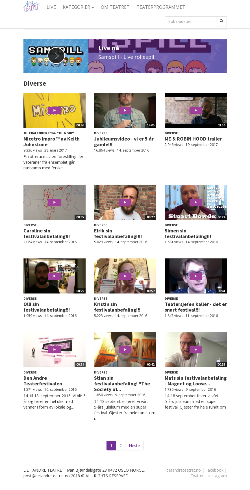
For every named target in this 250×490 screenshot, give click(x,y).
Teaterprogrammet (160, 7)
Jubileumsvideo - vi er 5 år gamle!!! (124, 141)
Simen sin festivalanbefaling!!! (188, 233)
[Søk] (221, 21)
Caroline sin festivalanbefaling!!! (46, 233)
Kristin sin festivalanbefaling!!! (117, 307)
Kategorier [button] (78, 7)
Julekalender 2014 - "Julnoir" (48, 133)
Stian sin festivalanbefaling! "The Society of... (122, 383)
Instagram (217, 475)
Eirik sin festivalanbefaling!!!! (118, 233)
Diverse (100, 133)
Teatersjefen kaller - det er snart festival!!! (196, 307)
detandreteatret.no (183, 470)
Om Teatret (115, 7)
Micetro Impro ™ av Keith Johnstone (51, 141)
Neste (134, 445)
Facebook (214, 470)
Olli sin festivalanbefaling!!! (46, 307)
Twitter (197, 475)
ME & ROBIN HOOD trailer (193, 138)
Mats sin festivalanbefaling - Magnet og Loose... (196, 381)
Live (51, 7)
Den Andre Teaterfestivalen (42, 381)
